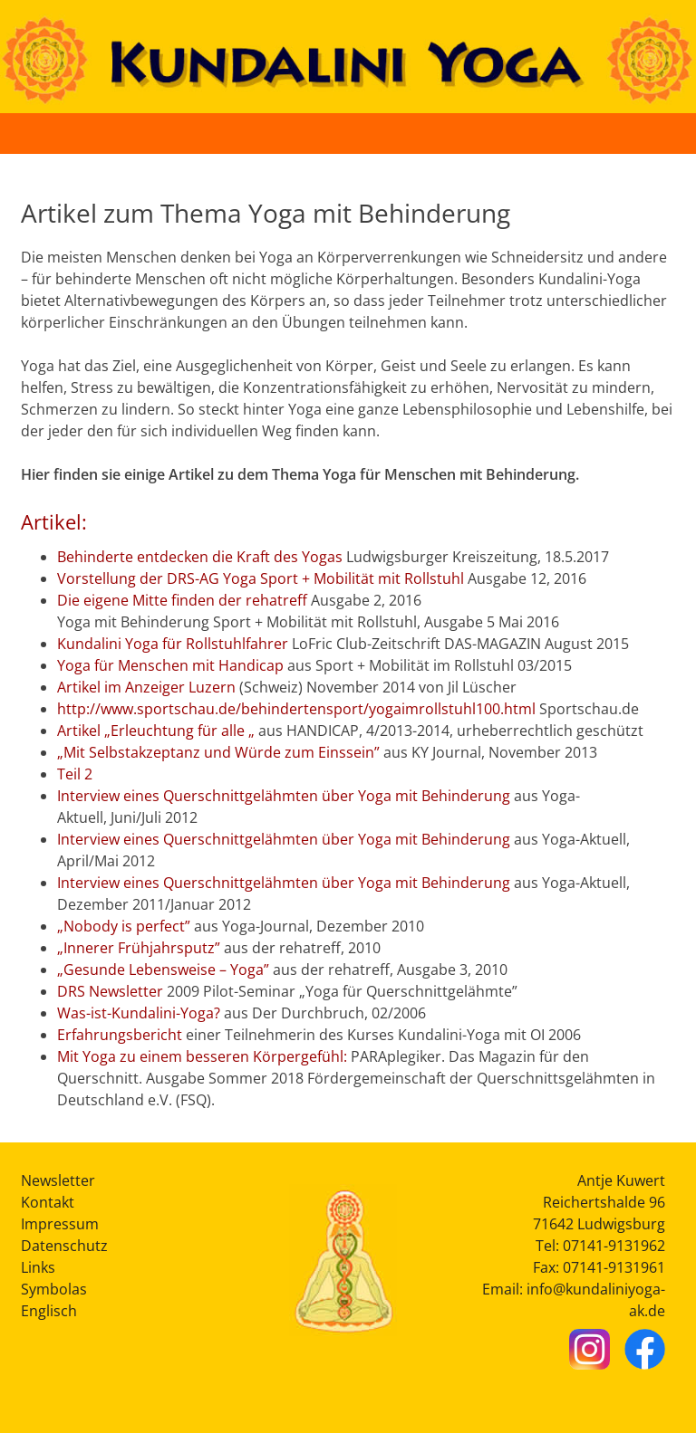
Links (38, 1267)
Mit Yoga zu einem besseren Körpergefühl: (202, 1056)
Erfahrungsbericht (119, 1035)
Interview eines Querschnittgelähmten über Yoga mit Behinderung (283, 796)
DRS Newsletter (110, 991)
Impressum (60, 1224)
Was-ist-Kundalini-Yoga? (138, 1013)
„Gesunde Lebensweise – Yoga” (163, 969)
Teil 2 (74, 774)
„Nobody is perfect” (123, 926)
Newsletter (58, 1180)
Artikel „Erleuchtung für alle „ (156, 730)
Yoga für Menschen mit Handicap (170, 665)
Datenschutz (64, 1246)
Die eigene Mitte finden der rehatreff (182, 600)
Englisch (49, 1311)
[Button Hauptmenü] (662, 133)
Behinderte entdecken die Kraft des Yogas (200, 557)
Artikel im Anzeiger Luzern (146, 687)
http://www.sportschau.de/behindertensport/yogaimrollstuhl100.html (296, 709)
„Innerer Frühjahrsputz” (138, 948)
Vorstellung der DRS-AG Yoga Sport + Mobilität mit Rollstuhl (260, 578)
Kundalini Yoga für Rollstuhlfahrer (172, 644)
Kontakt (47, 1202)
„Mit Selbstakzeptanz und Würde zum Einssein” (218, 752)
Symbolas (54, 1289)
